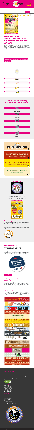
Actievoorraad (7, 61)
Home (6, 11)
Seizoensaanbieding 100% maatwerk (12, 59)
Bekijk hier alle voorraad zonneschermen (12, 55)
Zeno (8, 429)
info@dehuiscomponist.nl (9, 401)
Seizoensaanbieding (24, 59)
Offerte (27, 11)
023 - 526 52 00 (7, 400)
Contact (10, 11)
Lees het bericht (8, 274)
